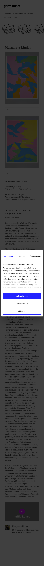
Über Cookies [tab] (35, 256)
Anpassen (22, 303)
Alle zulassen (22, 296)
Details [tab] (22, 256)
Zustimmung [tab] (8, 256)
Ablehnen (22, 311)
